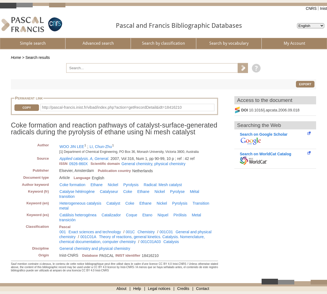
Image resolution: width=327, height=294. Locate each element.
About (121, 288)
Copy (26, 107)
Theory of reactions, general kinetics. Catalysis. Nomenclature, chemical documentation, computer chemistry (132, 239)
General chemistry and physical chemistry (94, 248)
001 (62, 232)
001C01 (166, 232)
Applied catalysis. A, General (83, 158)
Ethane (96, 185)
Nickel (113, 185)
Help (137, 288)
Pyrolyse (177, 191)
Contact (202, 288)
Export (305, 84)
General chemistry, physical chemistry (154, 164)
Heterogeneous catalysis (80, 203)
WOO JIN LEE (71, 146)
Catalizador (111, 215)
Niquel (163, 215)
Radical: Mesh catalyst (163, 185)
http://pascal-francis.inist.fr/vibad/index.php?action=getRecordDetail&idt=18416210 (112, 107)
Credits (183, 288)
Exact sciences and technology (95, 232)
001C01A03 (151, 242)
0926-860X (78, 164)
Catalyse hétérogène (77, 191)
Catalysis (171, 242)
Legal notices (159, 288)
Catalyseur (109, 191)
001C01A (88, 237)
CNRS (311, 8)
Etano (148, 215)
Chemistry (146, 232)
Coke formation (72, 185)
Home (16, 57)
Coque (131, 215)
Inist (323, 8)
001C (130, 232)
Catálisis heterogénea (77, 215)
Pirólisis (180, 215)
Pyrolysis (130, 185)
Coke (127, 191)
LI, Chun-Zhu (101, 146)
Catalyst (113, 203)
